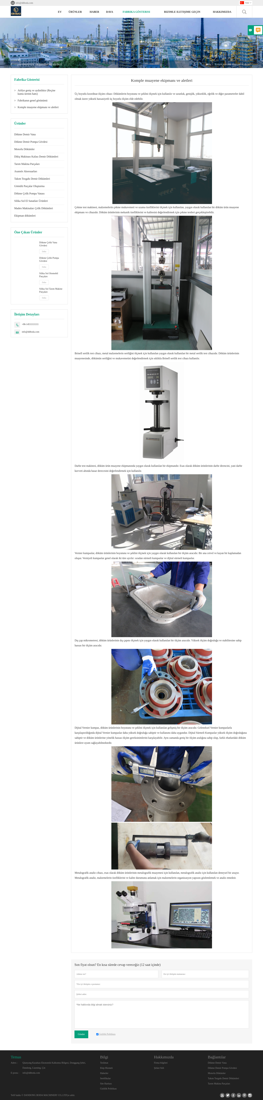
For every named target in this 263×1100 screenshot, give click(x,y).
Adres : (14, 1063)
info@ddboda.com (24, 3)
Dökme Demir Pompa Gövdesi (30, 141)
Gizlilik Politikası (108, 1088)
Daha (44, 251)
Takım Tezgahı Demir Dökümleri (32, 178)
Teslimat (104, 1063)
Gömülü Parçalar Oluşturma (29, 186)
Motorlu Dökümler (24, 149)
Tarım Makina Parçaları (27, 164)
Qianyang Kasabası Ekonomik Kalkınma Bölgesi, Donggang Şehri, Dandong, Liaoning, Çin (54, 1065)
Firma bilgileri (161, 1063)
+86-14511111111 (30, 324)
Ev (60, 11)
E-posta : (15, 1073)
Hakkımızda (222, 11)
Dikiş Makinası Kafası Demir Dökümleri (36, 156)
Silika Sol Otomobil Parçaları (48, 275)
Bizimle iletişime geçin (182, 11)
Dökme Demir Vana (25, 134)
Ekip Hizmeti (106, 1068)
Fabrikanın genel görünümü (32, 100)
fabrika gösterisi (136, 11)
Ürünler (75, 11)
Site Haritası (106, 1083)
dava (109, 11)
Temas (16, 1057)
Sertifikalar (105, 1078)
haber (94, 11)
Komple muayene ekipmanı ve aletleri (38, 107)
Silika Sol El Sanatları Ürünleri (31, 200)
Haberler (104, 1073)
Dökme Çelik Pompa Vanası (29, 193)
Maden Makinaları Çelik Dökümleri (33, 208)
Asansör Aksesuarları (25, 171)
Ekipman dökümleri (25, 215)
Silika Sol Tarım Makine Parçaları (50, 290)
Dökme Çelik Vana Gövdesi (48, 244)
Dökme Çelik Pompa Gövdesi (49, 259)
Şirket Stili (159, 1068)
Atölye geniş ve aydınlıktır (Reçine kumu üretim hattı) (36, 92)
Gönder (81, 1034)
